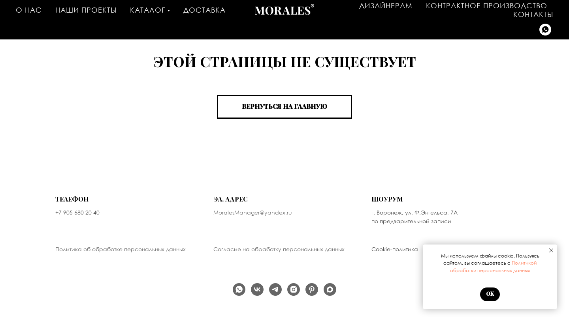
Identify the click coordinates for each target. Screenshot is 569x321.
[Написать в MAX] (330, 289)
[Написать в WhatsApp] (545, 29)
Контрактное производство (486, 5)
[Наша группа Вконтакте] (257, 289)
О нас (29, 10)
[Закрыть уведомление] (551, 250)
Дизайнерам (386, 5)
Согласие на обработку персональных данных (279, 249)
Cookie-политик (392, 249)
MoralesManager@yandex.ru (252, 212)
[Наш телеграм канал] (275, 289)
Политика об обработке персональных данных (120, 249)
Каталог (147, 10)
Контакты (533, 14)
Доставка (204, 10)
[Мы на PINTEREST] (311, 289)
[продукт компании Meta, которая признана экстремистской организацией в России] (293, 289)
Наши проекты (86, 10)
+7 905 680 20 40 (77, 212)
